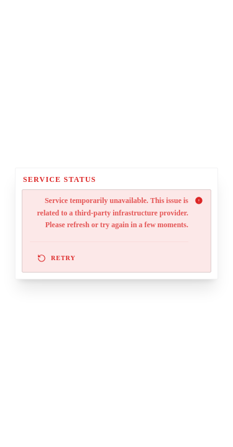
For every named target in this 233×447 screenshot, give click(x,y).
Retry (56, 258)
